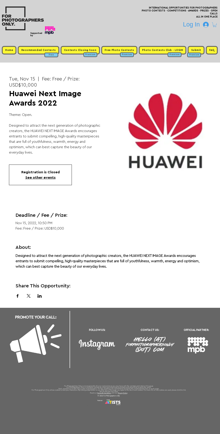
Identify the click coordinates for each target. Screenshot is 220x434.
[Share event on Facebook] (17, 296)
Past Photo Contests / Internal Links (124, 406)
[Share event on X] (28, 296)
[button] (215, 24)
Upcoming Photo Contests (85, 406)
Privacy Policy (123, 393)
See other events (40, 177)
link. (184, 390)
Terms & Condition (104, 393)
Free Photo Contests (103, 406)
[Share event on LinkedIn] (39, 296)
